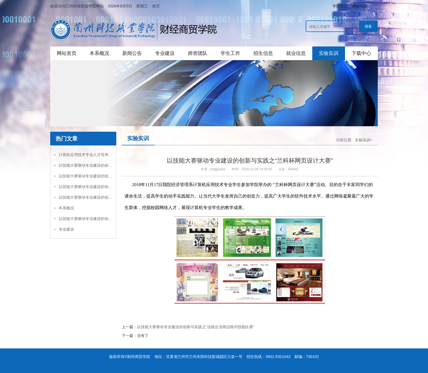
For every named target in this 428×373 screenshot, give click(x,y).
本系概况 (99, 53)
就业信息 (296, 53)
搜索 (368, 26)
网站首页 (66, 53)
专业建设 (165, 53)
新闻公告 (132, 53)
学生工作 (230, 53)
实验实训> (363, 140)
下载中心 (361, 53)
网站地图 (360, 6)
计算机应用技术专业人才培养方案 (87, 154)
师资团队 (197, 53)
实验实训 (328, 53)
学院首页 (340, 6)
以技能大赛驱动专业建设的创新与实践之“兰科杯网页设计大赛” (111, 165)
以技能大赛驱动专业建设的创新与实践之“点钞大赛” (102, 218)
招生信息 (263, 53)
